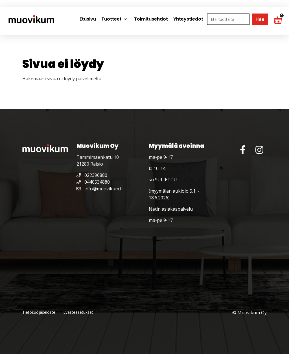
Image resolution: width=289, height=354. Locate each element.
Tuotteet (111, 19)
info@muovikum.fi (99, 189)
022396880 (91, 175)
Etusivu (88, 19)
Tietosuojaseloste (38, 312)
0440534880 (93, 182)
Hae (259, 19)
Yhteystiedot (188, 19)
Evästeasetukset (78, 312)
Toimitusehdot (151, 19)
